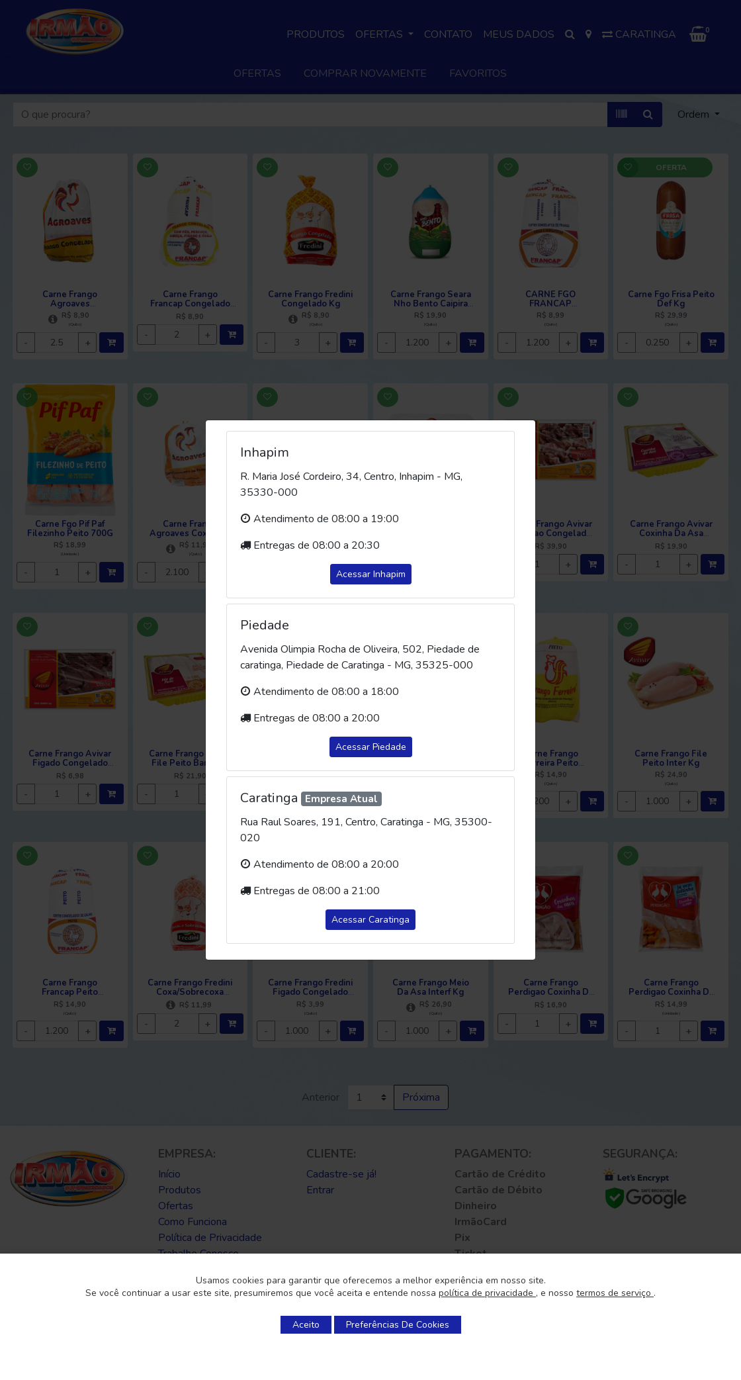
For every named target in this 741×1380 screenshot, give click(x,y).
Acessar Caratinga (370, 919)
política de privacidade (487, 1293)
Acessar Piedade (370, 747)
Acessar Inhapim (371, 574)
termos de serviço (615, 1293)
